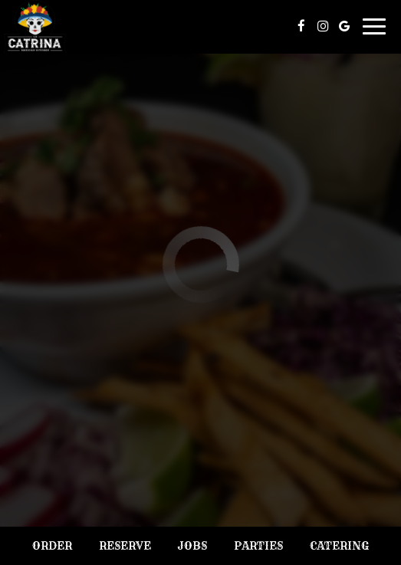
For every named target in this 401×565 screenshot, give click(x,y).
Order (52, 546)
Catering (339, 546)
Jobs (192, 546)
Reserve (125, 546)
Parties (258, 546)
